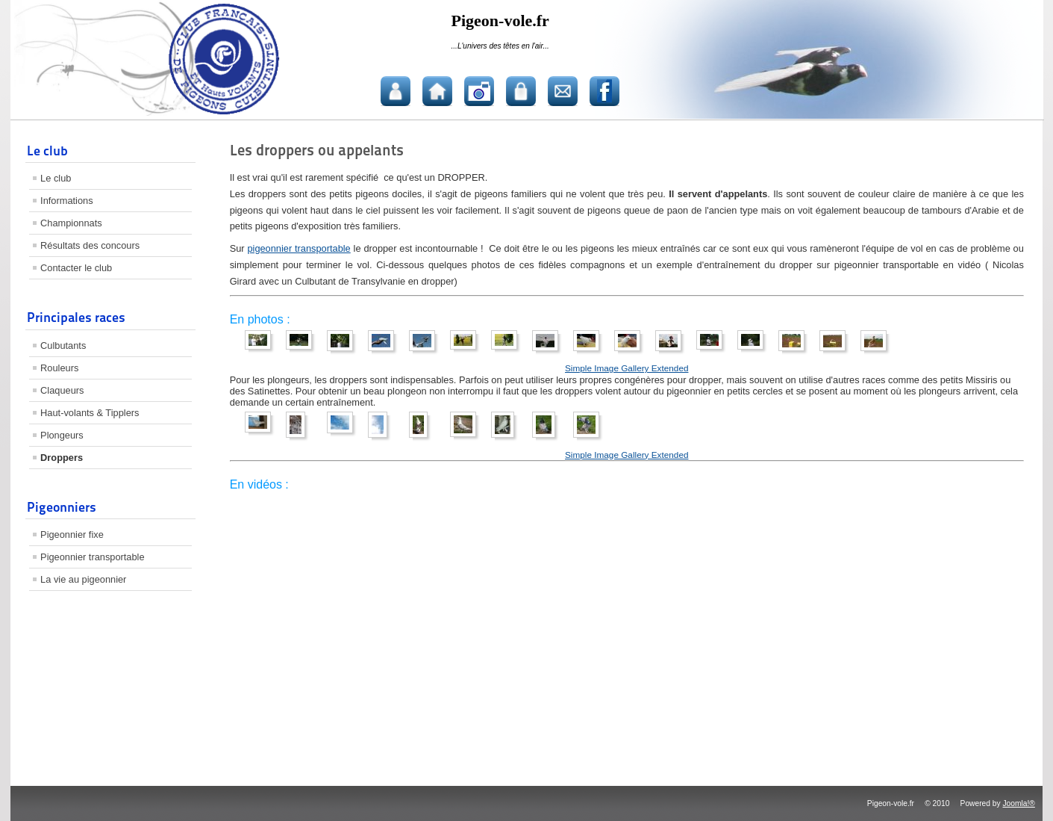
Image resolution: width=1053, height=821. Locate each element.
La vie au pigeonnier (83, 579)
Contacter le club (76, 267)
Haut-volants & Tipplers (89, 412)
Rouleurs (59, 368)
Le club (55, 178)
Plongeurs (62, 435)
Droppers (61, 457)
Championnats (71, 223)
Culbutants (63, 345)
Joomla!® (1018, 803)
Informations (66, 200)
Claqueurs (62, 390)
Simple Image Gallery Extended (626, 368)
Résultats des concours (90, 245)
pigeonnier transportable (298, 248)
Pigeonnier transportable (92, 557)
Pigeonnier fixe (72, 534)
